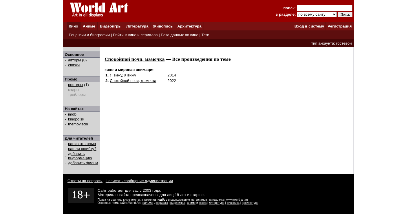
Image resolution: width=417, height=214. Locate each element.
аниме (191, 202)
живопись (233, 202)
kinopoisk (76, 119)
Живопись (163, 26)
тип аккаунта (322, 43)
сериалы (162, 202)
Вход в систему (309, 26)
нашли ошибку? (82, 149)
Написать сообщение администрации (139, 181)
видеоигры (177, 202)
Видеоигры (111, 26)
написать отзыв (82, 144)
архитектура (250, 202)
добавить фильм (83, 163)
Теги (205, 35)
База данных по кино (179, 35)
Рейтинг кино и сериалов (135, 35)
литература (216, 202)
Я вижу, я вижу (123, 75)
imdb (72, 114)
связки (74, 65)
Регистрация (340, 26)
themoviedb (78, 124)
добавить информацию (80, 155)
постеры (75, 85)
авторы (74, 60)
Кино (73, 26)
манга (202, 202)
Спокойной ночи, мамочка (134, 59)
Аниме (89, 26)
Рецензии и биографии (89, 35)
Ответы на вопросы (85, 181)
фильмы (147, 202)
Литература (137, 26)
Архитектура (189, 26)
